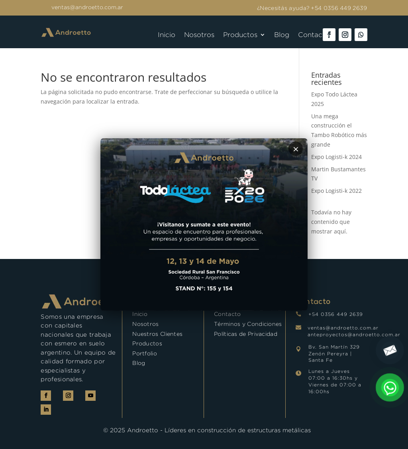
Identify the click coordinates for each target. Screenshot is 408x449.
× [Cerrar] (296, 148)
